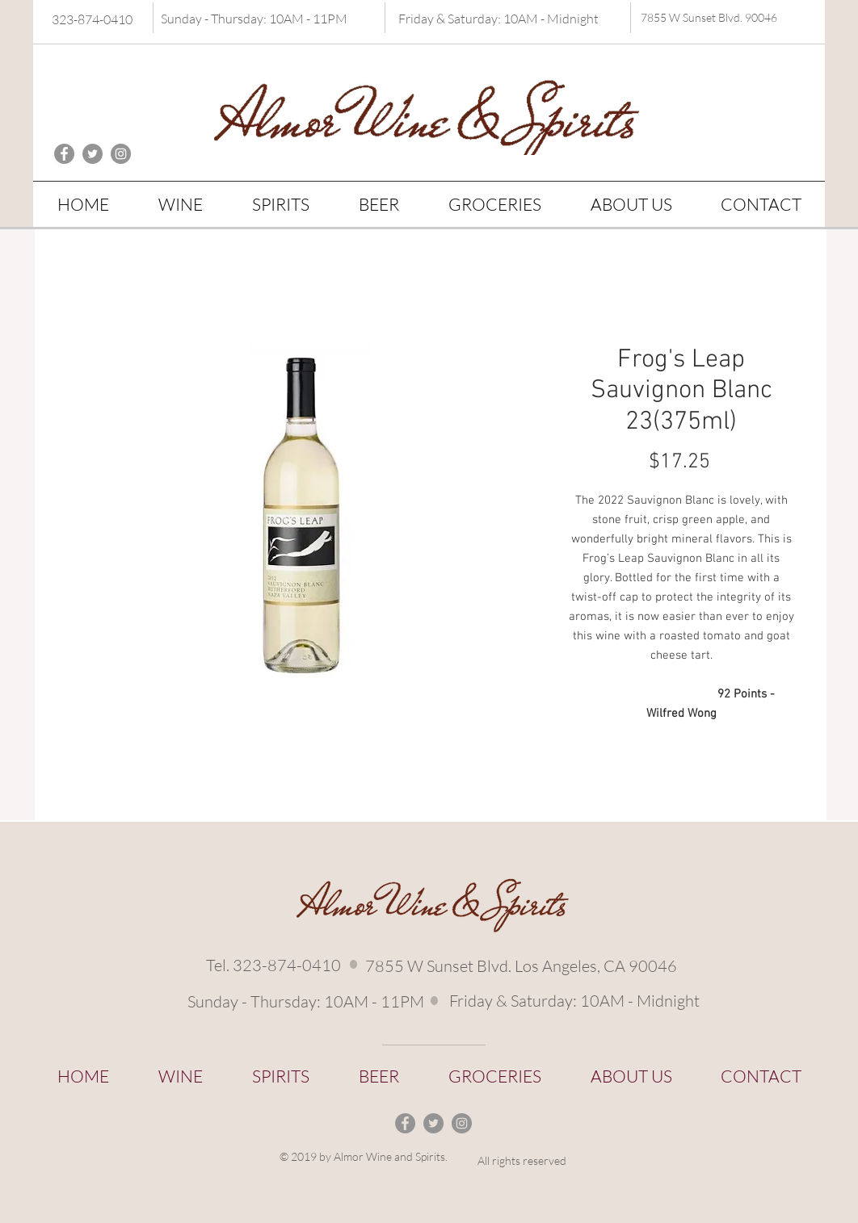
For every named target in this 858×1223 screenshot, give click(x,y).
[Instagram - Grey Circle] (121, 154)
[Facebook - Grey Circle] (64, 154)
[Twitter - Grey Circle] (92, 154)
